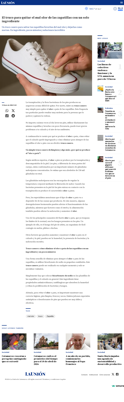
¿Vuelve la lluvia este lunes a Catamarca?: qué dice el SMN (111, 95)
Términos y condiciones (51, 379)
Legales (63, 379)
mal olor (31, 316)
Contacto (84, 375)
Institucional (93, 375)
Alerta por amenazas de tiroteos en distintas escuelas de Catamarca (110, 144)
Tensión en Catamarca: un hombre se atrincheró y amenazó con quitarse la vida (110, 120)
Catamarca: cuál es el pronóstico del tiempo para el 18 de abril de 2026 (46, 360)
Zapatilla (50, 316)
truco (40, 316)
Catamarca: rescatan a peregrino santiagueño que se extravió (14, 359)
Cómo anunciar (104, 375)
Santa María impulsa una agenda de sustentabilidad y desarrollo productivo (110, 360)
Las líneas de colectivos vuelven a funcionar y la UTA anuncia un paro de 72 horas (107, 71)
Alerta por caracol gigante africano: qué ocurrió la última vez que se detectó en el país (110, 169)
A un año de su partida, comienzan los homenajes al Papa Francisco (78, 360)
